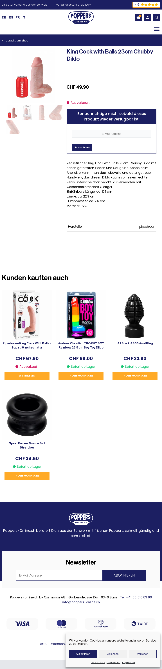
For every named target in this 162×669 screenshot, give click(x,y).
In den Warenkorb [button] (81, 375)
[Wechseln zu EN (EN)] (11, 17)
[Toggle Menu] (156, 29)
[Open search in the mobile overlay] (156, 17)
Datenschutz (98, 662)
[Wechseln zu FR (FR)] (18, 17)
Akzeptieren (83, 653)
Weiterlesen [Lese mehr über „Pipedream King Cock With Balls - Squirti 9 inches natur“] (27, 375)
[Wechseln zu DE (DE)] (4, 17)
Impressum (128, 662)
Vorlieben (142, 653)
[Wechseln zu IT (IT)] (23, 17)
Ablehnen (112, 653)
